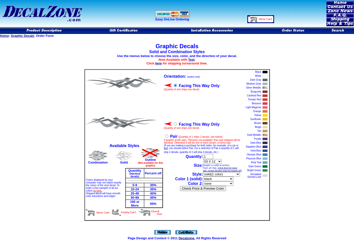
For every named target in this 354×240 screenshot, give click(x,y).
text (166, 148)
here (158, 63)
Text (191, 59)
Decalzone (186, 238)
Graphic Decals (22, 36)
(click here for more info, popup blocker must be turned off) (222, 169)
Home (4, 36)
